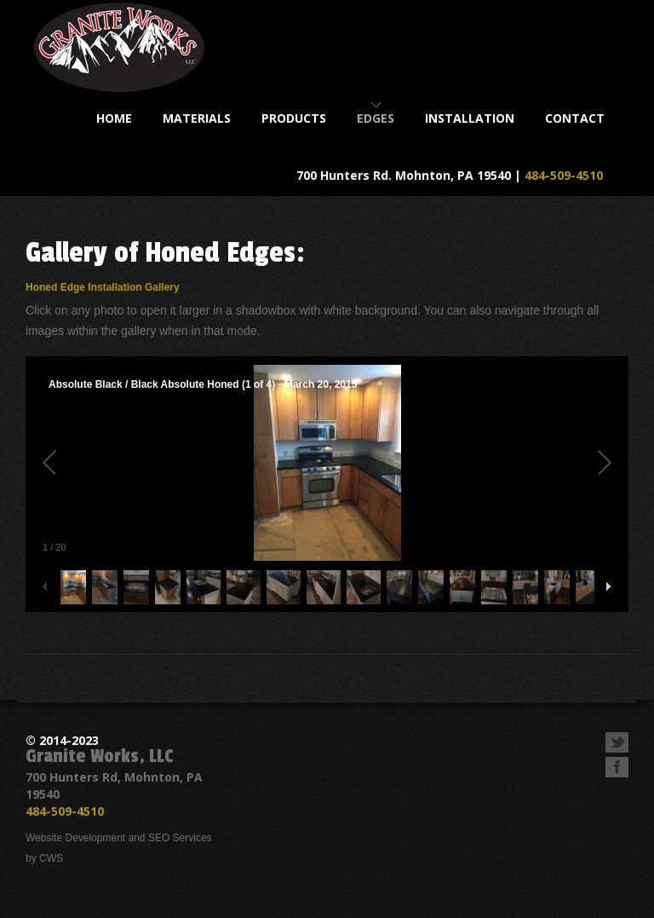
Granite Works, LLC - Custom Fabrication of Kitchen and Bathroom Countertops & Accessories (119, 47)
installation (469, 118)
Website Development (75, 838)
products (293, 118)
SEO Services (180, 838)
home (114, 118)
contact (575, 118)
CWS (51, 858)
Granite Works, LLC (99, 756)
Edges (375, 118)
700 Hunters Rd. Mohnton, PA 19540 (403, 175)
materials (197, 118)
